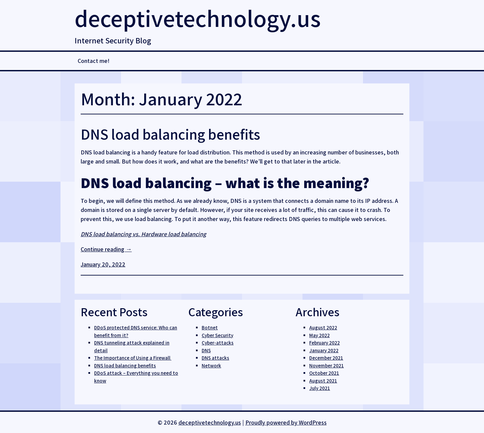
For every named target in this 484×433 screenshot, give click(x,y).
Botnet (210, 327)
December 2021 (326, 358)
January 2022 (323, 350)
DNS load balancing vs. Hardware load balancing (143, 234)
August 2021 (323, 380)
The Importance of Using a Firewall (132, 358)
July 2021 (319, 388)
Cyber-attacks (218, 342)
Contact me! (94, 61)
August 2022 (323, 327)
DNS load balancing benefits (170, 134)
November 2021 (326, 365)
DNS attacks (215, 358)
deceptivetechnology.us (198, 18)
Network (211, 365)
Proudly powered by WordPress (286, 422)
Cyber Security (217, 335)
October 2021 (324, 373)
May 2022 (319, 335)
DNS (206, 350)
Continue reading (106, 249)
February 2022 (324, 342)
